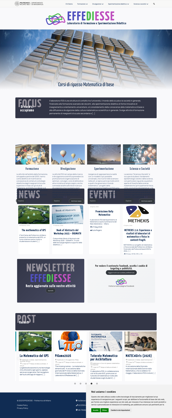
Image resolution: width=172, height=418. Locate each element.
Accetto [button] (95, 410)
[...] (93, 113)
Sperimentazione (73, 360)
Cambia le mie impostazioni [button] (120, 410)
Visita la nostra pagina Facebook (121, 282)
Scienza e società (140, 4)
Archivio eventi (146, 201)
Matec (66, 360)
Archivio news (76, 201)
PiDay (110, 360)
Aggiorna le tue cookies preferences (121, 273)
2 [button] (80, 385)
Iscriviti (50, 290)
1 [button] (75, 385)
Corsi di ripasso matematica (143, 363)
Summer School (58, 361)
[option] (34, 229)
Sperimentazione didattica (117, 4)
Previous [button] (18, 359)
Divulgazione (96, 4)
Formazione (81, 4)
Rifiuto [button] (104, 410)
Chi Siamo (69, 4)
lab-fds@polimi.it (84, 410)
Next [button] (153, 359)
